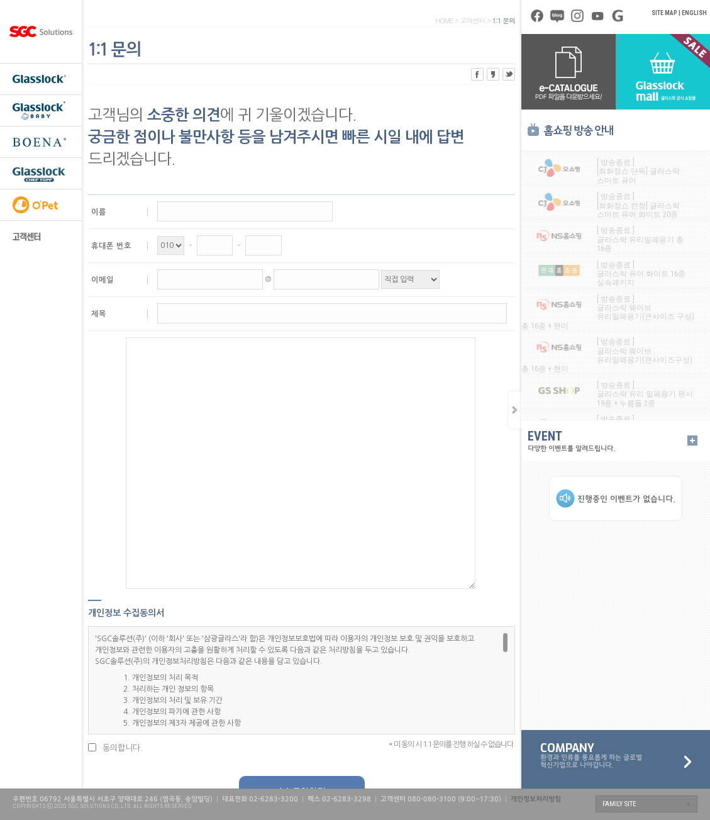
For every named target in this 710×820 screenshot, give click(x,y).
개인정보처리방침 (536, 799)
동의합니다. (123, 748)
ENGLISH (694, 12)
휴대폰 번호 (111, 246)
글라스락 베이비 (41, 110)
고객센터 (41, 236)
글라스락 (41, 78)
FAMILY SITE (619, 804)
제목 (98, 314)
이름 (98, 212)
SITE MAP (664, 12)
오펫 (41, 204)
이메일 (102, 280)
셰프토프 (41, 173)
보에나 (41, 141)
